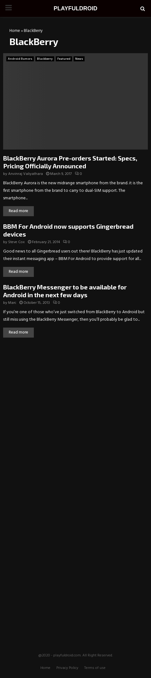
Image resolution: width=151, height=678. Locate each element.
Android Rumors (20, 58)
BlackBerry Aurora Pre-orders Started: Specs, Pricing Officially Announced (70, 162)
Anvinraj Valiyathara (25, 174)
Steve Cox (16, 242)
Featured (63, 58)
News (79, 58)
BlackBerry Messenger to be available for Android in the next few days (65, 290)
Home (14, 31)
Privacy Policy (67, 668)
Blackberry (45, 58)
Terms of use (95, 668)
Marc (12, 303)
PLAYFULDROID (75, 8)
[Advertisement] (75, 389)
